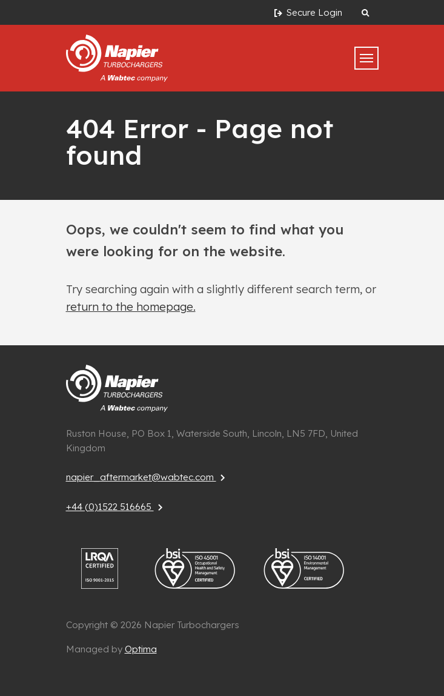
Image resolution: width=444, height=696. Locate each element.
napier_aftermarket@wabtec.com (147, 477)
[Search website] (365, 12)
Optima (141, 649)
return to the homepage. (131, 307)
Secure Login (307, 12)
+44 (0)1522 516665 (116, 506)
